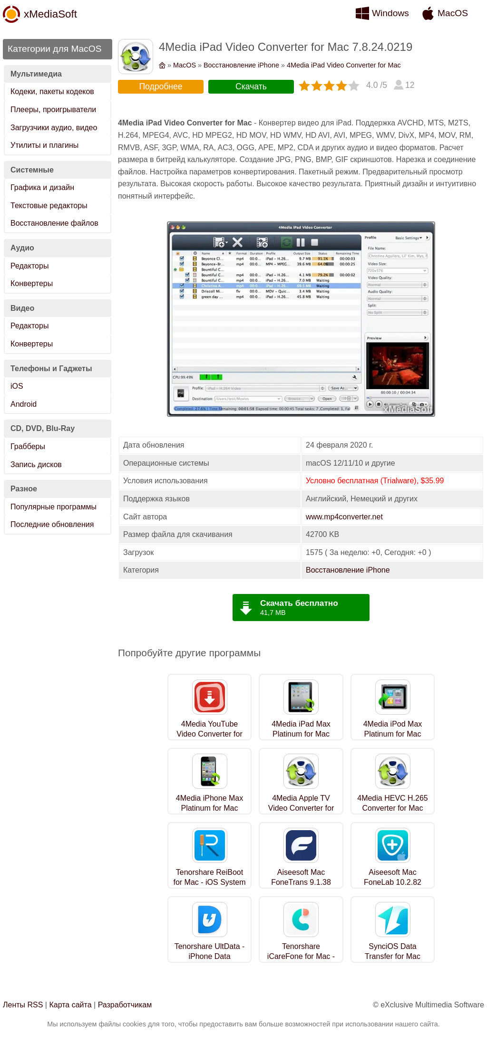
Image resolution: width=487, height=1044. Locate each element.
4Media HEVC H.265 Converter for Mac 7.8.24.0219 (392, 808)
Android (23, 404)
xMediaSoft (50, 14)
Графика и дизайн (42, 187)
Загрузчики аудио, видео (53, 128)
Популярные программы (53, 507)
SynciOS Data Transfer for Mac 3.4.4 (392, 956)
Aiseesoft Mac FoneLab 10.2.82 (392, 877)
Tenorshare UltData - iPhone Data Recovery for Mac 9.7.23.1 (210, 961)
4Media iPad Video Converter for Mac (344, 65)
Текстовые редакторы (49, 205)
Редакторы (29, 266)
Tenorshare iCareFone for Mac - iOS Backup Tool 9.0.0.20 (301, 961)
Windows (390, 13)
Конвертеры (31, 283)
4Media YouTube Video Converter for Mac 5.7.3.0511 (209, 734)
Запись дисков (36, 464)
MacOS (453, 13)
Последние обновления (52, 524)
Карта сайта (70, 1005)
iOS (16, 386)
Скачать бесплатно (299, 603)
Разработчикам (125, 1005)
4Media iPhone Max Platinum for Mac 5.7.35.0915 (209, 808)
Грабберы (27, 446)
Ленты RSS (23, 1005)
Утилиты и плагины (44, 145)
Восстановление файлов (54, 223)
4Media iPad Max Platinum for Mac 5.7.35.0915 (301, 734)
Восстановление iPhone (241, 65)
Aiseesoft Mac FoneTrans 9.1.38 (301, 877)
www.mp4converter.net (344, 517)
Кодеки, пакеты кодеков (52, 91)
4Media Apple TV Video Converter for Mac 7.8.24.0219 (301, 808)
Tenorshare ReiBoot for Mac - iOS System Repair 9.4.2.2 (209, 882)
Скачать (251, 86)
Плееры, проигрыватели (53, 109)
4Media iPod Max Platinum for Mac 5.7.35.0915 (392, 734)
